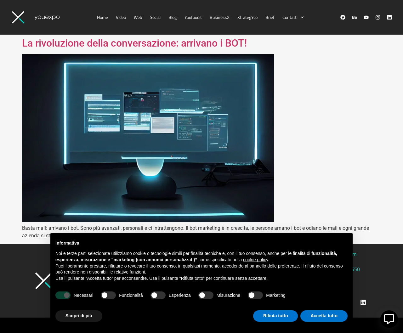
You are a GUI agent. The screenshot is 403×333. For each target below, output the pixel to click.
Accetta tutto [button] (324, 315)
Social (155, 17)
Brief (270, 17)
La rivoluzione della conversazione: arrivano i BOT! (134, 43)
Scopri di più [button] (78, 315)
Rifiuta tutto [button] (275, 315)
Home (102, 17)
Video (121, 17)
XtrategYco (247, 17)
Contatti (293, 17)
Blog (172, 17)
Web (138, 17)
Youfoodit (193, 17)
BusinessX (220, 17)
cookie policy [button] (255, 259)
